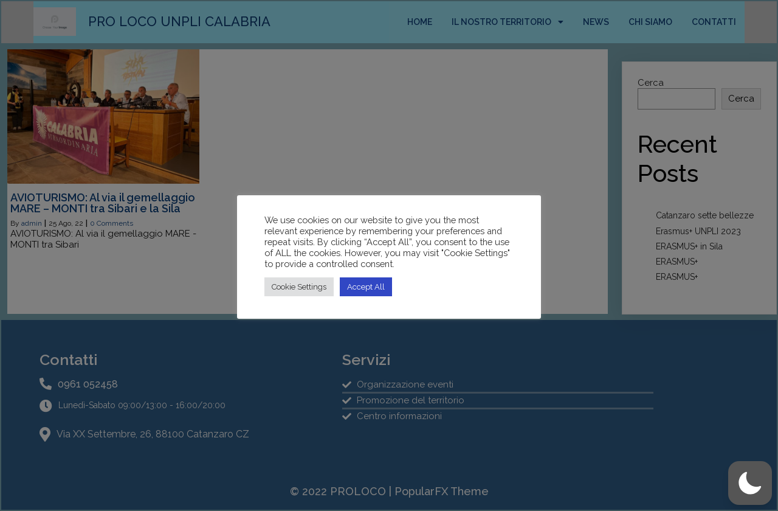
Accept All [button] (366, 286)
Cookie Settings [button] (299, 286)
